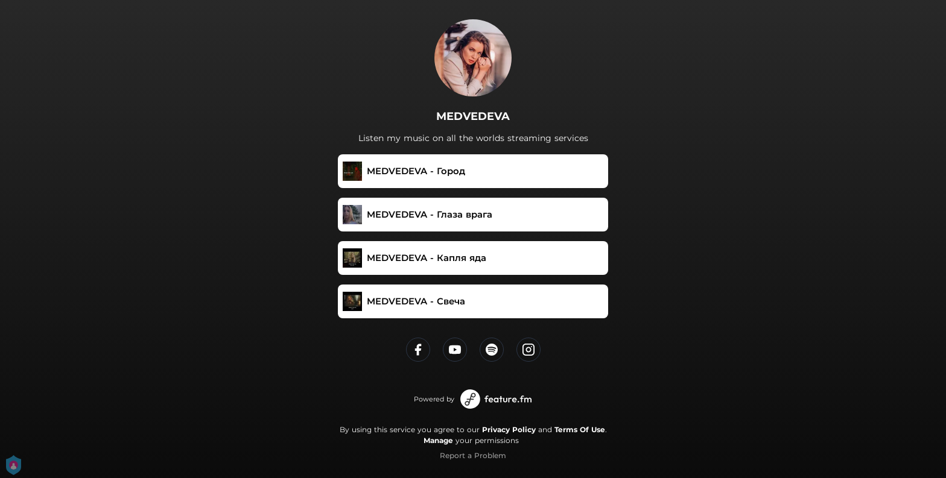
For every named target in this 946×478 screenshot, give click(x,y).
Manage (438, 440)
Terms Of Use (579, 429)
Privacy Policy (509, 429)
